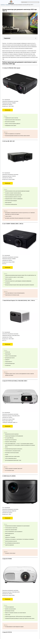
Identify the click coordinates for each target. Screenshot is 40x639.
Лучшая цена (7, 110)
